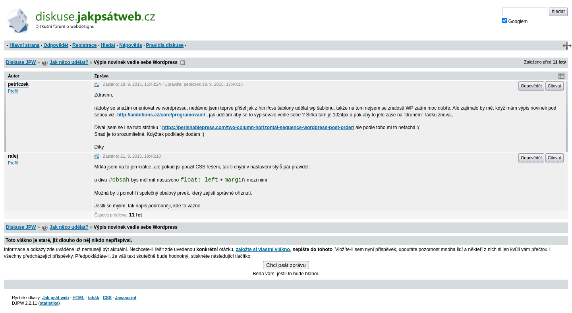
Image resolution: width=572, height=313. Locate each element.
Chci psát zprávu (285, 265)
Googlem (515, 21)
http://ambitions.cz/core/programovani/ (161, 115)
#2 (97, 156)
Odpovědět (55, 45)
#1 (97, 84)
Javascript (125, 297)
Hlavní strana (24, 45)
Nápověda (130, 45)
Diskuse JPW (21, 62)
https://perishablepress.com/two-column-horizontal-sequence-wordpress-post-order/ (258, 127)
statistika (49, 303)
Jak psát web (55, 297)
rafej (13, 156)
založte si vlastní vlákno (263, 249)
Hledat (107, 45)
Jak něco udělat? (69, 62)
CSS (107, 297)
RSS (182, 62)
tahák (93, 297)
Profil (13, 91)
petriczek (18, 84)
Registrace (84, 45)
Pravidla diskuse (165, 45)
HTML (78, 297)
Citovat (554, 85)
